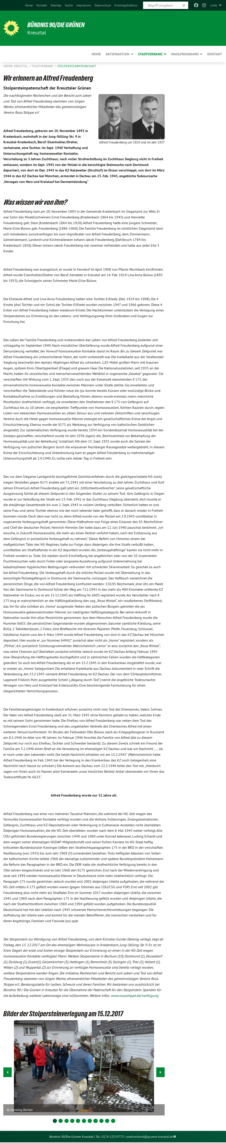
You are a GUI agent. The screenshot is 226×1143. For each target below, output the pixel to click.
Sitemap (56, 5)
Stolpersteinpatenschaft (76, 66)
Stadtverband (43, 66)
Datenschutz (102, 5)
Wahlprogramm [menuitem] (185, 54)
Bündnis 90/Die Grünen (57, 25)
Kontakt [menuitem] (214, 54)
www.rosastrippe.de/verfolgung (134, 995)
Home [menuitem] (96, 54)
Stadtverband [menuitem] (150, 54)
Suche (69, 5)
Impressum (83, 5)
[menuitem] (29, 5)
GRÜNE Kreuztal (15, 66)
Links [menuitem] (213, 5)
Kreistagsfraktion (126, 5)
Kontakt (41, 5)
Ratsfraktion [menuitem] (117, 54)
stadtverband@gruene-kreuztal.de (149, 1137)
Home (29, 5)
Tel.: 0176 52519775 (110, 1137)
